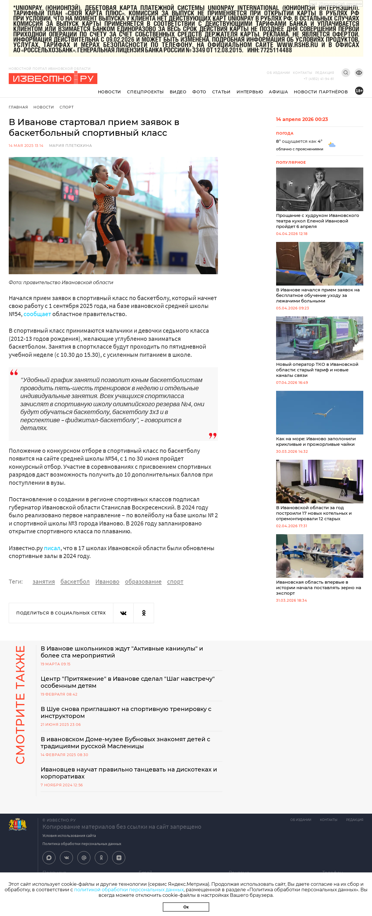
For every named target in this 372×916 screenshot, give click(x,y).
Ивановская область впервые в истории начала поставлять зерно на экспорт (319, 565)
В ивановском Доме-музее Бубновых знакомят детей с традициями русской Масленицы (125, 743)
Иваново (107, 581)
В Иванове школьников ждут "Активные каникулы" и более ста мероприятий (122, 652)
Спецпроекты (145, 92)
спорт (175, 581)
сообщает (37, 314)
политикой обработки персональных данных (129, 889)
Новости (109, 92)
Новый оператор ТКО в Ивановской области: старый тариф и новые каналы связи (319, 347)
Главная (18, 107)
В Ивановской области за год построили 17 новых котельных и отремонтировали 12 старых (319, 490)
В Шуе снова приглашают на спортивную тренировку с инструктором (126, 712)
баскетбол (75, 581)
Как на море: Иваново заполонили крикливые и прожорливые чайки (319, 419)
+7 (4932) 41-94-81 (319, 79)
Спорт (67, 107)
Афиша (278, 92)
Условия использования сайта (69, 835)
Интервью (250, 92)
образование (143, 581)
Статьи (221, 92)
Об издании (278, 73)
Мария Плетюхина (70, 145)
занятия (44, 581)
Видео (178, 92)
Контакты (302, 73)
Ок (186, 907)
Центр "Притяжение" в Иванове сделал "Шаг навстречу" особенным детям (128, 682)
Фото (199, 92)
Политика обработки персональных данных (81, 843)
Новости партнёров (321, 92)
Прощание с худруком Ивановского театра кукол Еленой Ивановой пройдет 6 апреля (319, 198)
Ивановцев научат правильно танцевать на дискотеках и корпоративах (129, 773)
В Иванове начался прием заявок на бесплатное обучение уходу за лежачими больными (319, 273)
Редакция (324, 73)
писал (52, 548)
